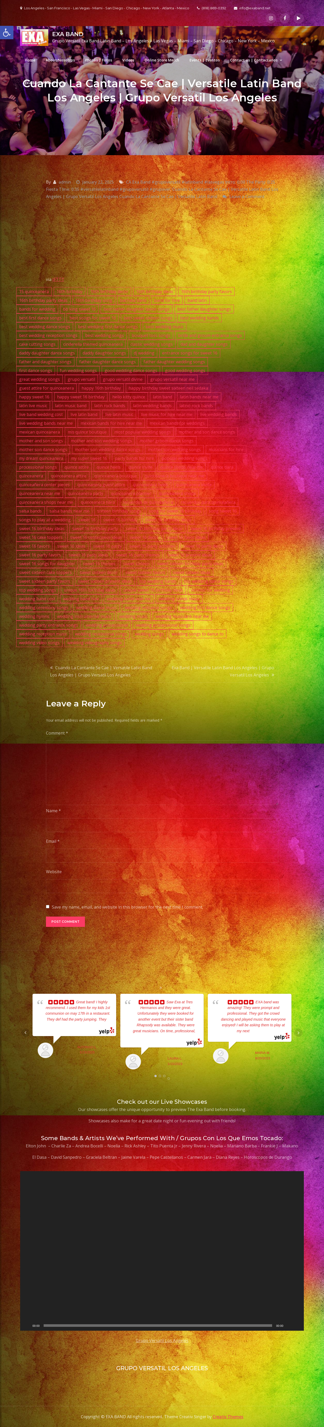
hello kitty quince (128, 397)
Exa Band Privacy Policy (46, 82)
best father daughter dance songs (137, 309)
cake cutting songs (37, 344)
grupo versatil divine (123, 379)
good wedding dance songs (131, 370)
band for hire (167, 300)
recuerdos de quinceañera (148, 502)
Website (54, 871)
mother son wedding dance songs (107, 449)
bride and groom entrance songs (210, 335)
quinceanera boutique (115, 476)
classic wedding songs (151, 344)
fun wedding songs (78, 370)
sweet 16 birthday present (215, 528)
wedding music (133, 616)
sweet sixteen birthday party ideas (190, 563)
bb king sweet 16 (79, 309)
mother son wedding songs (174, 449)
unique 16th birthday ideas (89, 590)
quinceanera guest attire (101, 484)
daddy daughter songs (104, 353)
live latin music (119, 414)
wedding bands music (179, 599)
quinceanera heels (150, 484)
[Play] (26, 1325)
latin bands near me (199, 397)
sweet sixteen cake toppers (45, 572)
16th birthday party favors (206, 291)
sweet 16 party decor (203, 546)
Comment (57, 733)
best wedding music (165, 326)
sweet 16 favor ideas (186, 537)
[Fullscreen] (297, 1325)
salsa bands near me (69, 511)
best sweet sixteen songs (148, 318)
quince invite (140, 467)
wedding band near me (129, 599)
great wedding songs (39, 379)
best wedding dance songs (44, 326)
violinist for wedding (210, 590)
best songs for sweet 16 (92, 318)
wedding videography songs (94, 642)
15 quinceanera (34, 291)
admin (65, 182)
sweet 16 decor (144, 537)
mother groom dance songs (167, 441)
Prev (25, 1033)
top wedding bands (157, 581)
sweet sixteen (136, 563)
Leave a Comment (247, 196)
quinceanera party (85, 493)
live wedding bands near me (46, 423)
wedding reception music (43, 634)
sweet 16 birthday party (95, 528)
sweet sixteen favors (145, 572)
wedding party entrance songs (48, 625)
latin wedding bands (152, 405)
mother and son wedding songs (101, 441)
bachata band (133, 300)
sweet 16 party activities (152, 546)
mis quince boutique (87, 432)
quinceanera (31, 476)
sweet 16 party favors (40, 555)
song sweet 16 (223, 511)
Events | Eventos (204, 60)
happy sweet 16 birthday (81, 397)
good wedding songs (185, 370)
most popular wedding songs (142, 432)
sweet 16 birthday (120, 520)
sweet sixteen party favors (44, 581)
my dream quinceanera (41, 458)
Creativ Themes (228, 1417)
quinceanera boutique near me (174, 476)
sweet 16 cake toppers (40, 537)
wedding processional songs (163, 625)
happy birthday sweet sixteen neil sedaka (168, 388)
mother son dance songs (43, 449)
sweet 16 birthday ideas (42, 528)
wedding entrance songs (148, 607)
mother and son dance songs (207, 432)
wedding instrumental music (84, 616)
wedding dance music (96, 607)
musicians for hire (226, 449)
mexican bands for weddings (177, 423)
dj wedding (144, 353)
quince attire (77, 467)
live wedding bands (218, 414)
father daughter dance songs (107, 362)
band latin (197, 300)
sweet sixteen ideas (191, 572)
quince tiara (222, 467)
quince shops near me (181, 467)
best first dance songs (40, 318)
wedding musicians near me (182, 616)
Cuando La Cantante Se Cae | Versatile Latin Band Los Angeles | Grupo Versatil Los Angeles (101, 671)
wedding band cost (37, 599)
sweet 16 (87, 520)
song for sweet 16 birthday (175, 511)
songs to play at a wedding (45, 520)
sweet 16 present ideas (190, 555)
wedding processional (107, 625)
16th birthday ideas (154, 291)
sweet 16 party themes (138, 555)
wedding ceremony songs (43, 607)
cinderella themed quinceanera (93, 344)
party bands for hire (134, 458)
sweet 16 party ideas (88, 555)
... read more (259, 1031)
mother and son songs (41, 441)
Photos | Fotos (98, 60)
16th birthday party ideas (43, 300)
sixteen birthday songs (119, 511)
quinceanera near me (39, 493)
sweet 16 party (107, 546)
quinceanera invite (194, 484)
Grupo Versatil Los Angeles (162, 1340)
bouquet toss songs (151, 335)
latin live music (33, 405)
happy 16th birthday (101, 388)
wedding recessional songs (101, 634)
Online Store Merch (162, 60)
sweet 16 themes (99, 563)
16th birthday (70, 291)
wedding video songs (39, 642)
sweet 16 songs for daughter (47, 563)
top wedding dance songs (208, 581)
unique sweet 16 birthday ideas (153, 590)
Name (53, 811)
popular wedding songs (184, 458)
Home (30, 60)
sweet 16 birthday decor (168, 520)
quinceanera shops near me (46, 502)
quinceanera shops (177, 493)
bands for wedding (37, 309)
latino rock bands (196, 405)
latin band (162, 397)
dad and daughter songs (204, 344)
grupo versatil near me (172, 379)
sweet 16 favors (34, 546)
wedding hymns (34, 616)
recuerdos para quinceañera (208, 502)
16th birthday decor (109, 291)
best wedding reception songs (48, 335)
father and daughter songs (45, 362)
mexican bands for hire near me (111, 423)
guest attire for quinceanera (46, 388)
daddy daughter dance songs (47, 353)
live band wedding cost (41, 414)
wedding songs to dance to (198, 634)
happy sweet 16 (34, 397)
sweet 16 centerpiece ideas (96, 537)
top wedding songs (37, 590)
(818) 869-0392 (211, 8)
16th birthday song (93, 300)
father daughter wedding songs (174, 362)
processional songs (38, 467)
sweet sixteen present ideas (105, 581)
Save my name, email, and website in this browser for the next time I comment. (127, 907)
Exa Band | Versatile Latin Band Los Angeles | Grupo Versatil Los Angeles (223, 671)
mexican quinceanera (39, 432)
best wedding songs (104, 335)
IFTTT (58, 279)
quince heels (109, 467)
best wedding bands (199, 318)
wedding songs (149, 634)
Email (53, 841)
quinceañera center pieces (44, 484)
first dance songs (35, 370)
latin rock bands (109, 405)
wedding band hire (81, 599)
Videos (128, 60)
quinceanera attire (68, 476)
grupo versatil (81, 379)
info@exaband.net (252, 8)
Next (298, 1033)
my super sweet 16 (89, 458)
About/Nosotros (60, 60)
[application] (162, 1251)
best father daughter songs (204, 309)
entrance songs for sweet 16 (189, 353)
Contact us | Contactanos (254, 60)
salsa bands (30, 511)
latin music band (70, 405)
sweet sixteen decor (99, 572)
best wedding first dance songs (108, 326)
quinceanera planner (131, 493)
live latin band (83, 414)
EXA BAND (67, 34)
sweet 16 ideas (71, 546)
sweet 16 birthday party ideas (154, 528)
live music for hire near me (166, 414)
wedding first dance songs (205, 607)
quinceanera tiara (98, 502)
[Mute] (288, 1325)
